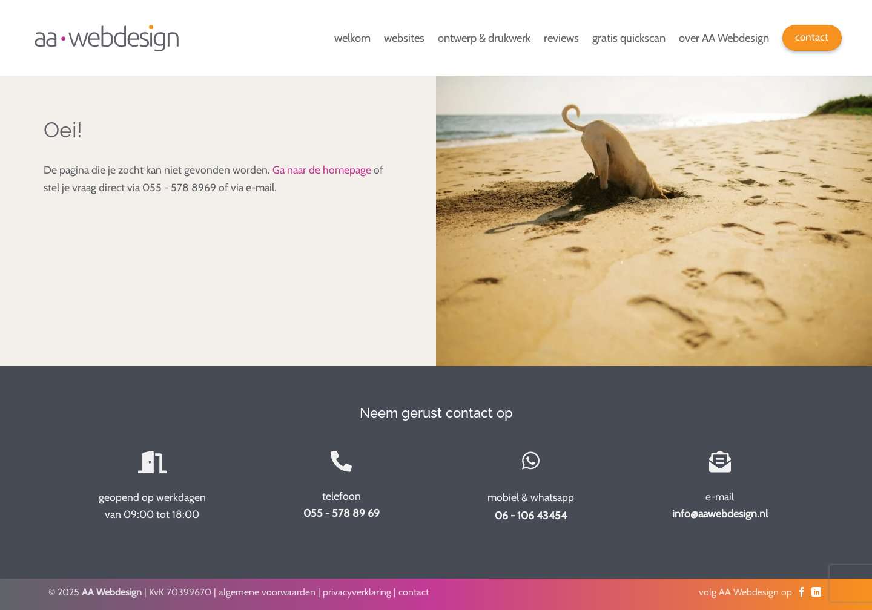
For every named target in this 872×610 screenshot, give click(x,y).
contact (413, 592)
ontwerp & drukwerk (484, 38)
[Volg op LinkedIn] (816, 592)
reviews (561, 38)
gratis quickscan (629, 38)
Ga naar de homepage (321, 169)
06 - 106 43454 (531, 515)
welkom (352, 38)
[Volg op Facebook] (802, 592)
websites (404, 38)
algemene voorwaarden (267, 592)
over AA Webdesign (724, 38)
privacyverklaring (357, 592)
